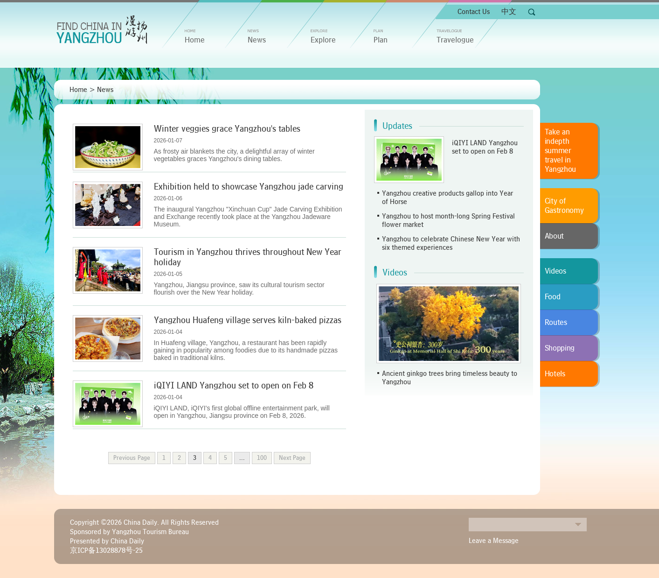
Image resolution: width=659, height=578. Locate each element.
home (195, 40)
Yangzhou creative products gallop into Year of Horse (447, 197)
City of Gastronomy (564, 206)
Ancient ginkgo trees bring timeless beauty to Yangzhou (449, 378)
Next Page (292, 458)
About (554, 236)
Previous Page (131, 458)
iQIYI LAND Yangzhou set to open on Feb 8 (233, 385)
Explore (323, 40)
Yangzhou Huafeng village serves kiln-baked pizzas (247, 320)
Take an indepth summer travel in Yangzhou (560, 151)
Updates (397, 126)
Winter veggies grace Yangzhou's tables (227, 129)
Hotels (555, 374)
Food (553, 297)
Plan (381, 40)
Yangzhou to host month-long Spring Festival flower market (448, 220)
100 (262, 458)
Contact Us (474, 11)
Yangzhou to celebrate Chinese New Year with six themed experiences (451, 243)
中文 (508, 11)
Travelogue (455, 40)
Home (78, 89)
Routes (556, 322)
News (257, 40)
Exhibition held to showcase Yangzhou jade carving (248, 186)
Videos (394, 272)
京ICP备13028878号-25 (106, 550)
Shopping (560, 348)
